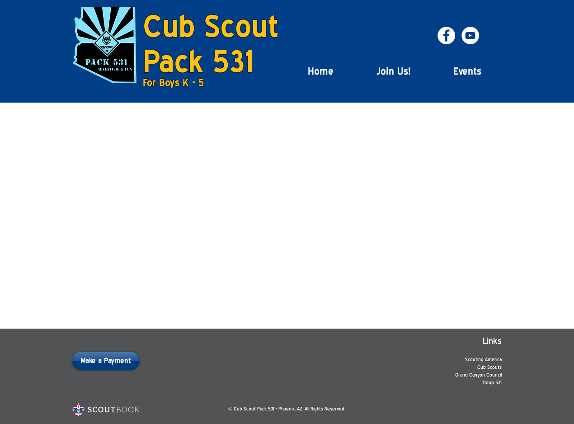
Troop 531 (492, 383)
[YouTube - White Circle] (470, 35)
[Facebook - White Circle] (446, 35)
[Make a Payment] (105, 361)
